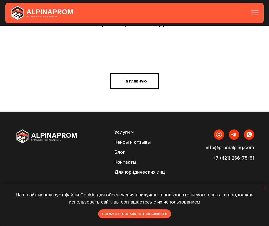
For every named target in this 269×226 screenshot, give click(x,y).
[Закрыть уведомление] (265, 187)
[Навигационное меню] (255, 13)
